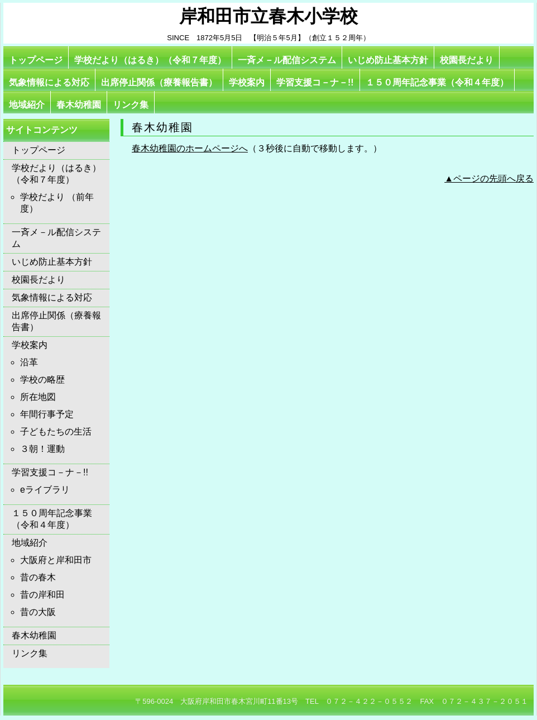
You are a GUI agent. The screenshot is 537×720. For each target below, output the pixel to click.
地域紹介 (27, 104)
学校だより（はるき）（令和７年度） (150, 60)
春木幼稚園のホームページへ (190, 148)
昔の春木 (38, 577)
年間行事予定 (47, 414)
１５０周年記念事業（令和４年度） (437, 82)
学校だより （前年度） (57, 202)
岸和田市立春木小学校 (268, 16)
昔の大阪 (38, 612)
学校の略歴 (42, 379)
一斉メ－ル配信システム (287, 60)
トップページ (36, 60)
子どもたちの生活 (56, 431)
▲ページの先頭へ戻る (489, 178)
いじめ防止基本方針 (388, 60)
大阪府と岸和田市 (56, 560)
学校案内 (247, 82)
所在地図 (38, 397)
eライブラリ (45, 489)
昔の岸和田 (42, 594)
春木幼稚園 (78, 104)
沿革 (29, 362)
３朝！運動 (42, 449)
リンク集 (130, 104)
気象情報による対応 (49, 82)
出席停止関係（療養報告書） (159, 82)
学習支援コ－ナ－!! (315, 82)
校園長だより (466, 60)
